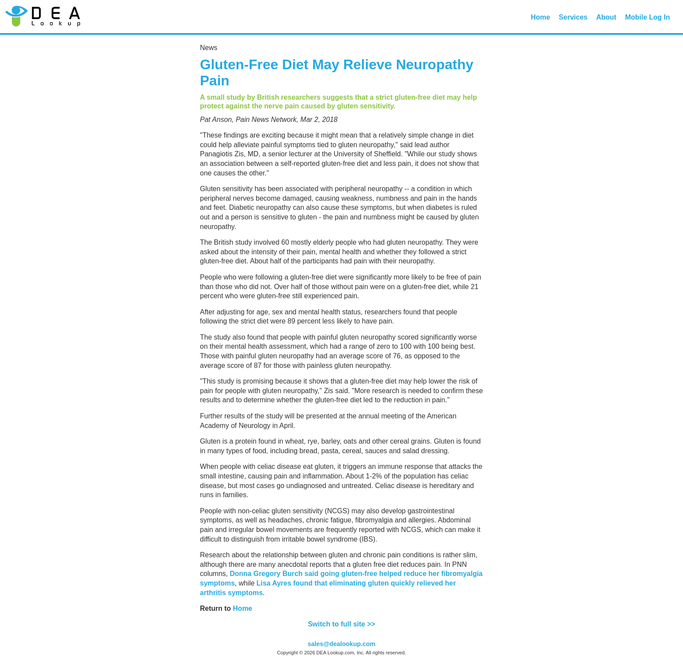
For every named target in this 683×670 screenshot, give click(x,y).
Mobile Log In (647, 17)
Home (540, 17)
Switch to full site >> (341, 624)
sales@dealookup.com (341, 643)
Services (573, 17)
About (606, 17)
